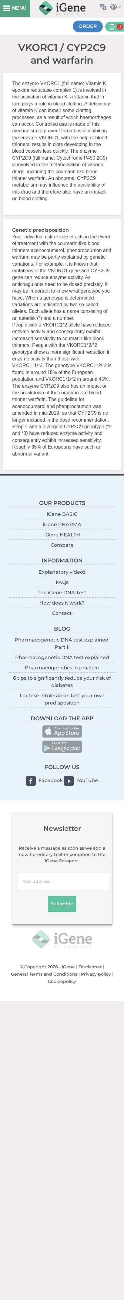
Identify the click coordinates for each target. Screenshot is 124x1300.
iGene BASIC (62, 514)
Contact (62, 613)
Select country (117, 6)
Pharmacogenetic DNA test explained (62, 657)
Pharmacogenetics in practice (62, 668)
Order (88, 26)
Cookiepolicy (62, 981)
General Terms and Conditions (44, 974)
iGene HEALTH (62, 535)
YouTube (87, 780)
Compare (62, 545)
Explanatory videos (62, 572)
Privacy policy (96, 974)
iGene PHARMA (62, 524)
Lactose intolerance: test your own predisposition (62, 699)
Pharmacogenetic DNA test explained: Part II (62, 643)
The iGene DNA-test (62, 592)
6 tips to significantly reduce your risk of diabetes (62, 681)
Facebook (51, 780)
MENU (19, 8)
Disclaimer (90, 967)
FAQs (62, 582)
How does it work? (62, 603)
